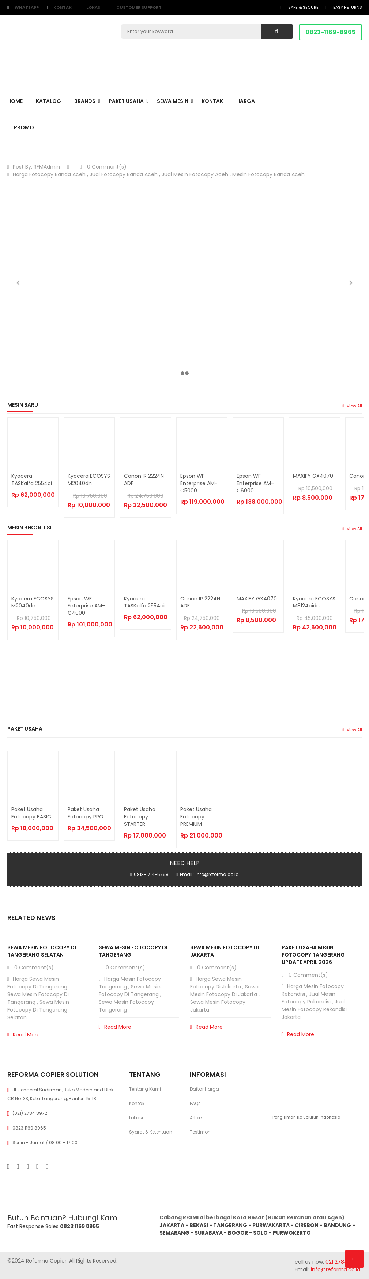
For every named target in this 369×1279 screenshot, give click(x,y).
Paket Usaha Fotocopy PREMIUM (196, 817)
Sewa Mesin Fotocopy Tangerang (126, 1005)
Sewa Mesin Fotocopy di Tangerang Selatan (41, 951)
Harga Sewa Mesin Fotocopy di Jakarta (216, 982)
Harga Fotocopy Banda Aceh (49, 174)
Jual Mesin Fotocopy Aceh (195, 174)
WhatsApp (27, 7)
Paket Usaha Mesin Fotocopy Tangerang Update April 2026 (313, 955)
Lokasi (94, 7)
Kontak (62, 7)
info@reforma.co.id (334, 1269)
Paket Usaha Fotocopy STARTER (139, 817)
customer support (139, 7)
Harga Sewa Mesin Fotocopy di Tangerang (37, 982)
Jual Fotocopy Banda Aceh (124, 174)
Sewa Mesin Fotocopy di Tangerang (130, 990)
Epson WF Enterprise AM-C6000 (255, 483)
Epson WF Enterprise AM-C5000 (199, 483)
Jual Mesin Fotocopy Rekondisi (308, 997)
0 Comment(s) (103, 166)
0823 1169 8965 (29, 1128)
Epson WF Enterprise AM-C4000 (86, 606)
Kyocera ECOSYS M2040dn (89, 479)
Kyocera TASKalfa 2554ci (31, 479)
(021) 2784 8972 (29, 1113)
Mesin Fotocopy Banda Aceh (268, 174)
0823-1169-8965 (330, 32)
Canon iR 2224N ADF (144, 479)
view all (352, 406)
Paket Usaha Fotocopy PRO (85, 813)
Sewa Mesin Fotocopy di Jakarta (224, 990)
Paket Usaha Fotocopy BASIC (31, 813)
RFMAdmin (47, 166)
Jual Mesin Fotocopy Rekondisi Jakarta (314, 1009)
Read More (23, 1034)
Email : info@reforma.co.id (209, 874)
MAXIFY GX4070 (313, 476)
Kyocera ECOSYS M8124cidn (314, 602)
